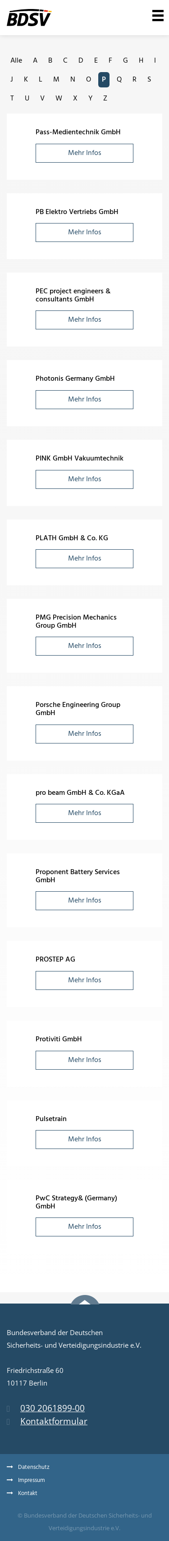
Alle (16, 61)
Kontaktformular (47, 1421)
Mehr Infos (84, 153)
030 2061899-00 (46, 1408)
